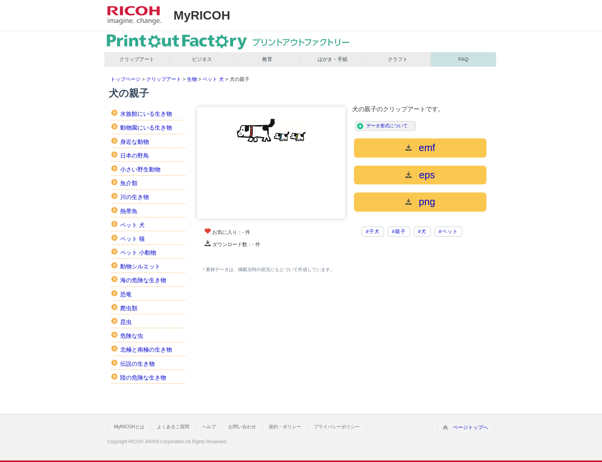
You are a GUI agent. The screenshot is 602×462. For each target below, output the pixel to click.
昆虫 (126, 322)
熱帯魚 (128, 211)
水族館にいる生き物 (146, 113)
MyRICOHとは (129, 426)
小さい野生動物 (140, 169)
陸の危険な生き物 (143, 377)
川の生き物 (134, 197)
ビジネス (202, 59)
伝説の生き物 (137, 363)
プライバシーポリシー (337, 426)
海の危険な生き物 (143, 280)
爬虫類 (128, 308)
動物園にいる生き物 (146, 127)
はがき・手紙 (332, 59)
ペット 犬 (213, 79)
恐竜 (126, 294)
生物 (192, 79)
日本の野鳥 (134, 155)
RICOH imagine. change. (134, 15)
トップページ (126, 79)
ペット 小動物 (138, 252)
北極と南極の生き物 (146, 349)
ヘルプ (209, 426)
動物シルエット (140, 266)
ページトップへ (470, 427)
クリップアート (136, 59)
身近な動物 (134, 141)
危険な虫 (131, 335)
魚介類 (128, 183)
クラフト (398, 59)
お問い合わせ (242, 426)
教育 (267, 59)
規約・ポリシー (285, 426)
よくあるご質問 (173, 426)
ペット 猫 (132, 238)
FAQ (463, 59)
